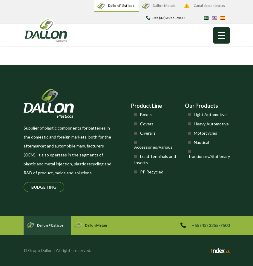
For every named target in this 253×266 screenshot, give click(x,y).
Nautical (201, 142)
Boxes (146, 114)
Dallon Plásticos (121, 5)
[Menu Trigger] (221, 35)
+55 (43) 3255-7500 (165, 18)
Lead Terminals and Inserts (155, 159)
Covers (147, 123)
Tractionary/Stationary (209, 156)
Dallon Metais (164, 5)
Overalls (148, 133)
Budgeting (43, 187)
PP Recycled (151, 171)
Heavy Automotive (211, 123)
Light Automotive (210, 114)
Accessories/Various (153, 147)
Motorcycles (205, 133)
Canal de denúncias (209, 5)
